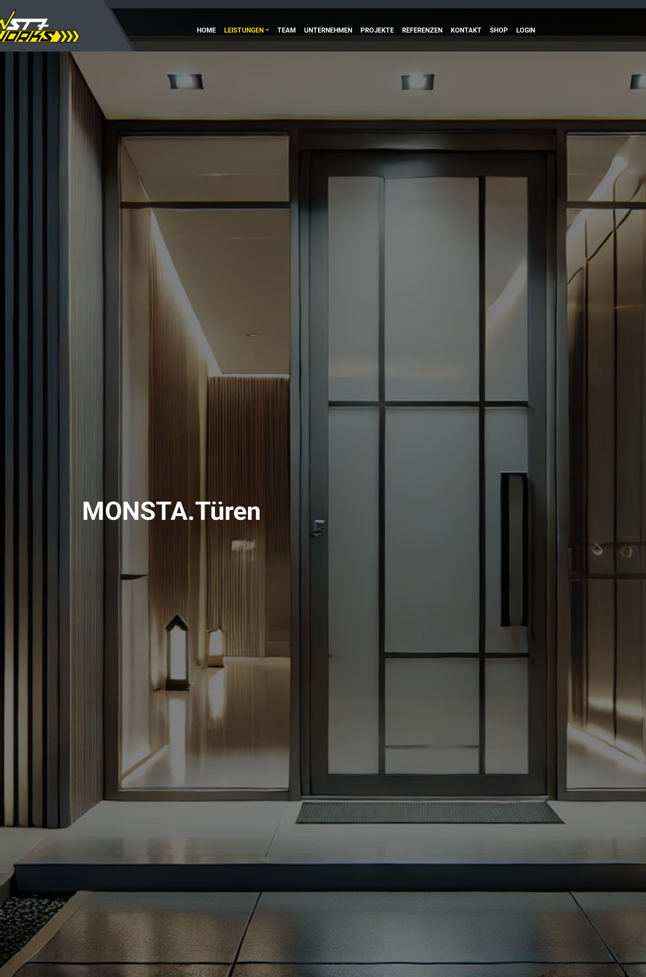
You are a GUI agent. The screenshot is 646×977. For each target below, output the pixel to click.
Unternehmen (328, 30)
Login (525, 30)
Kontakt (466, 30)
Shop (499, 30)
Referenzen (422, 30)
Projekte (377, 30)
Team (286, 30)
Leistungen (244, 30)
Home (206, 30)
